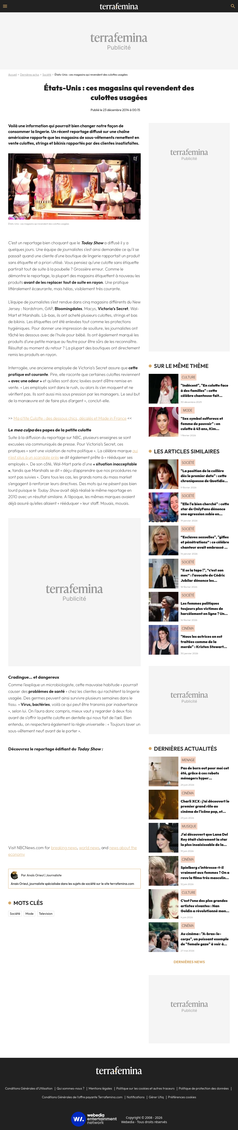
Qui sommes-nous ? (70, 1088)
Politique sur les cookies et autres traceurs (145, 1088)
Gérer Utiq (156, 1097)
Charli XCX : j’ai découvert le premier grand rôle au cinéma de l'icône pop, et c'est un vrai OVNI (205, 809)
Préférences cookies (182, 1097)
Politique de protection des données (204, 1088)
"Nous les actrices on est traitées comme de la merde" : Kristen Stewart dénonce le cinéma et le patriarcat (202, 646)
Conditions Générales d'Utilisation (29, 1088)
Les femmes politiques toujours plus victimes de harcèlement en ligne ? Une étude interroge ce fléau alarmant (204, 613)
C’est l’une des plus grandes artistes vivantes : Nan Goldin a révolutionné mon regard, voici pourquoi (204, 908)
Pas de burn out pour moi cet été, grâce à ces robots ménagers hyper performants (205, 776)
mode (29, 914)
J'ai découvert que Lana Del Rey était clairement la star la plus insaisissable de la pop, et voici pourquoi (204, 842)
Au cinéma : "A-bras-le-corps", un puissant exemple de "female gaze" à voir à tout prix (205, 941)
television (46, 914)
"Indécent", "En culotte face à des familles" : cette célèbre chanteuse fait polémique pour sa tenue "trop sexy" (204, 395)
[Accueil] (119, 6)
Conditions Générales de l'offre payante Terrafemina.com (82, 1097)
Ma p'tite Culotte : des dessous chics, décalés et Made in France (69, 418)
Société (46, 74)
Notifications (136, 1097)
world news (89, 847)
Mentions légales (100, 1088)
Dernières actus (29, 74)
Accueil (12, 74)
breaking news (64, 847)
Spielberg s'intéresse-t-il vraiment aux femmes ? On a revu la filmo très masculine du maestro (205, 875)
